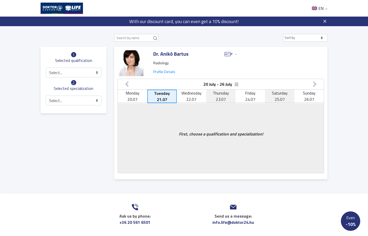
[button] (305, 37)
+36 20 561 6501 (134, 222)
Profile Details (164, 72)
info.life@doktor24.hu (233, 222)
